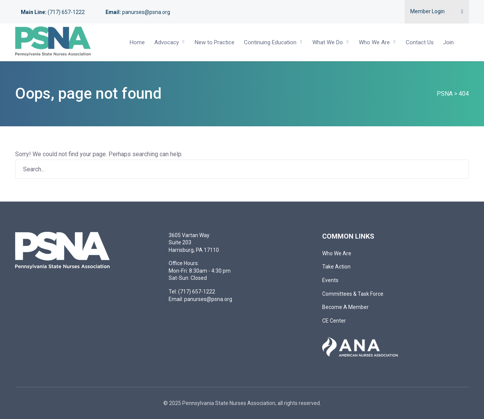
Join (448, 42)
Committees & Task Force (352, 294)
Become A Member (345, 307)
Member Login (427, 11)
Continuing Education (270, 42)
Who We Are (374, 42)
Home (137, 42)
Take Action (336, 267)
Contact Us (420, 42)
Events (330, 280)
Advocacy (166, 42)
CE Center (334, 321)
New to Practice (214, 42)
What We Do (327, 42)
